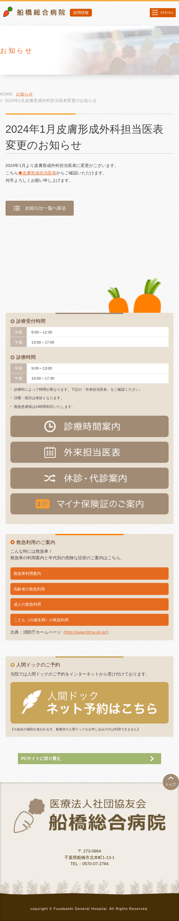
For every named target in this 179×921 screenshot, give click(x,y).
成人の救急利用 (27, 604)
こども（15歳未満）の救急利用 (41, 620)
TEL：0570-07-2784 (89, 863)
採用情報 (81, 12)
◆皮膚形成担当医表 (37, 172)
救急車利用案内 (27, 573)
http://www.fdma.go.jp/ (86, 632)
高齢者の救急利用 (29, 589)
